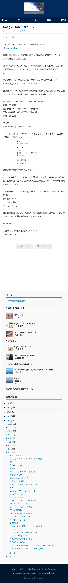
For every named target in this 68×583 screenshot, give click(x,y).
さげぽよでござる (17, 497)
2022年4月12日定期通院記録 (21, 513)
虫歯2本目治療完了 (17, 455)
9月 (9, 434)
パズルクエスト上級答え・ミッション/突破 (26, 548)
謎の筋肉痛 (14, 523)
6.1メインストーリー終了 (20, 503)
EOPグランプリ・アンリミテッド (23, 491)
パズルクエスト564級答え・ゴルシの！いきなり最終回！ (32, 545)
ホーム (4, 20)
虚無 (11, 487)
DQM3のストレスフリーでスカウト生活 (25, 324)
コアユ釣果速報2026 (17, 300)
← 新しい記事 (24, 246)
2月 (9, 556)
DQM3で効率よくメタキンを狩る (23, 347)
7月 (9, 441)
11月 (10, 427)
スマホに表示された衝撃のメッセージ (24, 532)
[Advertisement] (34, 270)
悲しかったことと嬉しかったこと (23, 516)
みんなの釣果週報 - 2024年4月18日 (19, 364)
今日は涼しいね (16, 465)
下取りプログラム (37, 65)
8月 (9, 438)
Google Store (12, 47)
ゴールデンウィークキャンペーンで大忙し (26, 458)
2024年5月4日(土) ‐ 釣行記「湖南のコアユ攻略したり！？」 (34, 370)
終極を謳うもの (16, 474)
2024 (9, 411)
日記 (49, 20)
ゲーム (34, 20)
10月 (10, 431)
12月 (10, 423)
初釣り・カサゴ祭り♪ (18, 481)
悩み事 (12, 468)
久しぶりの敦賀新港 (17, 381)
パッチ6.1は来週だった (19, 535)
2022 (9, 420)
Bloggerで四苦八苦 (17, 519)
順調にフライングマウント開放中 (23, 500)
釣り (19, 20)
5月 (9, 449)
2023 (9, 416)
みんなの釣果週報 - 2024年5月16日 (19, 388)
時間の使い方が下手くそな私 (21, 539)
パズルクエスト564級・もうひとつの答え (26, 526)
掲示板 (63, 20)
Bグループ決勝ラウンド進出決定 (22, 471)
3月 (9, 552)
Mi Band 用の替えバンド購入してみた (24, 484)
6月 (9, 445)
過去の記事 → (43, 246)
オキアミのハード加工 (18, 315)
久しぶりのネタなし (17, 494)
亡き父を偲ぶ (11, 341)
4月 (9, 452)
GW (11, 462)
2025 (9, 407)
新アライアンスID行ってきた (21, 507)
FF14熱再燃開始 (16, 510)
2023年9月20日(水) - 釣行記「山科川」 (25, 333)
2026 (9, 403)
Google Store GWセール (19, 478)
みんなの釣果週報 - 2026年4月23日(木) (24, 356)
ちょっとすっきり (17, 529)
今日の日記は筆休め (17, 542)
